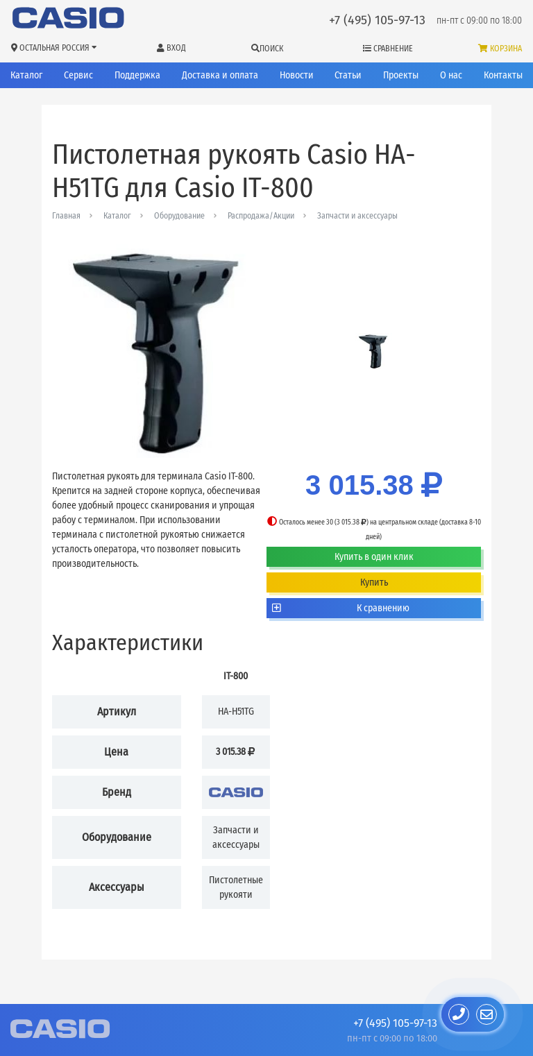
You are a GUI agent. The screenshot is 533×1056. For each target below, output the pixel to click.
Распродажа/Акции (261, 216)
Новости (297, 75)
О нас (451, 75)
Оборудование (179, 216)
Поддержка (137, 75)
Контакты (503, 75)
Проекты (400, 75)
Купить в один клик (374, 557)
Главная (66, 216)
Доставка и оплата (220, 75)
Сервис (78, 75)
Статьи (348, 75)
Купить (374, 582)
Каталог (26, 75)
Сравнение (388, 48)
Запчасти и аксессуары (357, 216)
